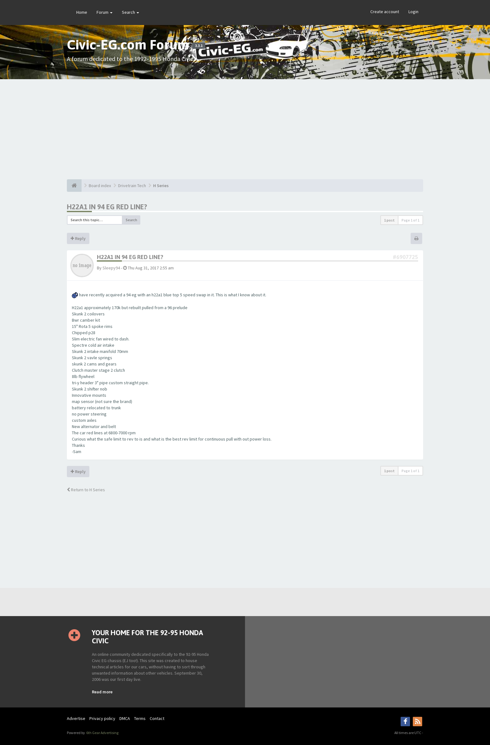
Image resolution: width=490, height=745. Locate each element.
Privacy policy (102, 718)
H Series (161, 185)
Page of (410, 220)
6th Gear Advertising (102, 732)
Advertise (76, 718)
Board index (100, 185)
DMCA (124, 718)
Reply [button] (78, 238)
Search (130, 12)
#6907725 (405, 257)
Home (81, 12)
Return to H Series (86, 489)
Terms (140, 718)
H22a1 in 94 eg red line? (107, 207)
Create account (384, 11)
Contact (157, 718)
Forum (104, 12)
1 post (389, 220)
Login (413, 11)
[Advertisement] (245, 129)
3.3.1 (198, 46)
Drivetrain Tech (132, 185)
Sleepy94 (111, 268)
